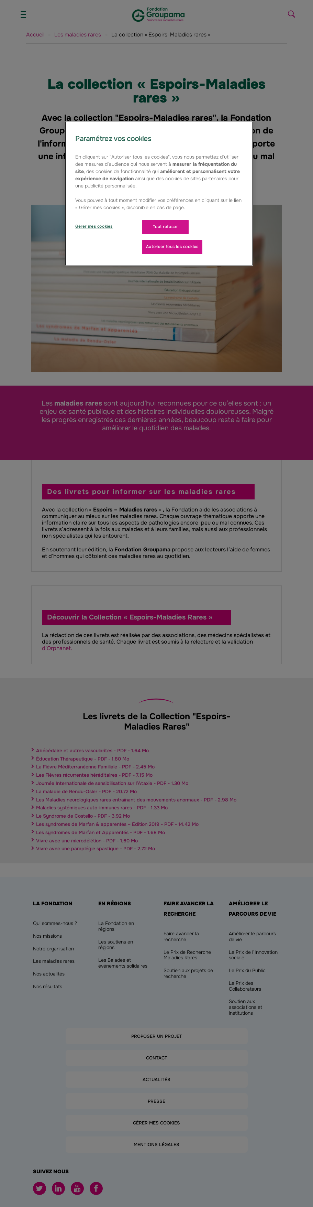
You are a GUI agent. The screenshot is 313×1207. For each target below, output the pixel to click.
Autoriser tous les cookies (172, 246)
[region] (159, 193)
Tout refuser (165, 226)
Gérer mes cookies (94, 226)
